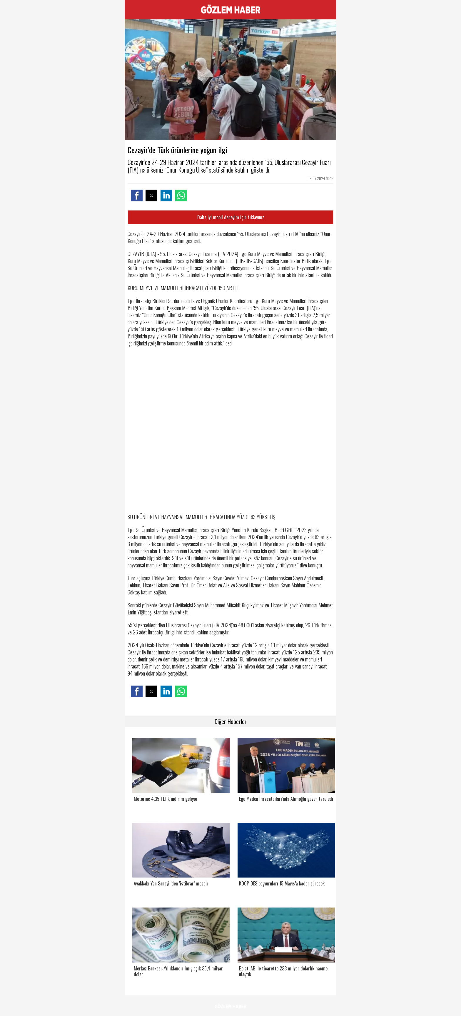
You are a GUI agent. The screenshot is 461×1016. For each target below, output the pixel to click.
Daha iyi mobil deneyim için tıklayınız (230, 217)
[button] (137, 195)
